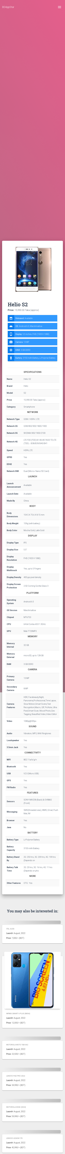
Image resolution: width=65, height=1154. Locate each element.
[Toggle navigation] (59, 7)
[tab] (32, 338)
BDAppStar (8, 7)
